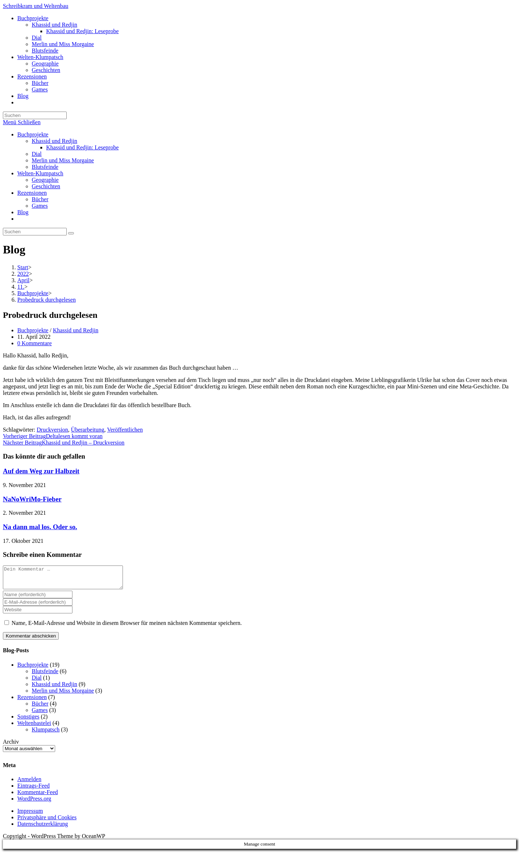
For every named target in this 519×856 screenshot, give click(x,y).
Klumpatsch (45, 734)
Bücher (40, 199)
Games (40, 206)
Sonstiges (28, 721)
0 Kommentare (34, 343)
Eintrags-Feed (33, 790)
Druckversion (52, 430)
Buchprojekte (32, 134)
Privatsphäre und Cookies (46, 822)
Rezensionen (32, 193)
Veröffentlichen (125, 430)
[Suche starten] (71, 233)
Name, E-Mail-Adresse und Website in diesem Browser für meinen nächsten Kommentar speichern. (127, 627)
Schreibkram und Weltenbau (35, 6)
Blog (22, 212)
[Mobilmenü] (21, 122)
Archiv (11, 746)
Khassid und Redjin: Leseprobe (82, 147)
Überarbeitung (87, 430)
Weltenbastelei (34, 727)
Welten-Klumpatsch (40, 173)
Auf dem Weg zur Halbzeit (41, 471)
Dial (37, 154)
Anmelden (29, 783)
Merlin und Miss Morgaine (63, 160)
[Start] (22, 267)
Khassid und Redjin (54, 141)
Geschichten (46, 186)
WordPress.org (34, 803)
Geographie (45, 180)
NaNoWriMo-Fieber (32, 499)
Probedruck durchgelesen (46, 300)
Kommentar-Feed (37, 796)
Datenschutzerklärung (42, 828)
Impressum (30, 815)
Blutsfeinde (45, 167)
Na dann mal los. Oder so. (40, 527)
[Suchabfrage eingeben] (35, 115)
